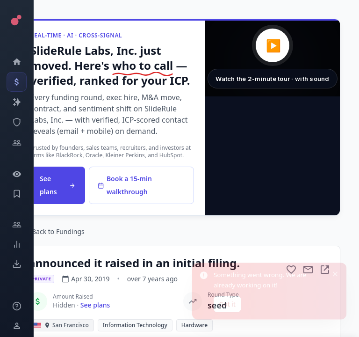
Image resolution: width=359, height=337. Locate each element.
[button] (272, 58)
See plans (58, 185)
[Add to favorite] (291, 269)
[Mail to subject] (308, 269)
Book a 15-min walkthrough (125, 185)
